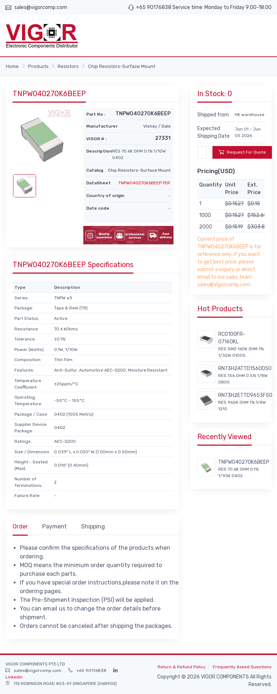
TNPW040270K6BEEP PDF (144, 182)
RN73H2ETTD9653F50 (245, 395)
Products (38, 66)
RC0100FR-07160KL (231, 338)
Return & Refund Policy (182, 666)
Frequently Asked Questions (242, 666)
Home (12, 66)
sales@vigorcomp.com (40, 7)
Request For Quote (242, 152)
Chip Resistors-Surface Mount (121, 66)
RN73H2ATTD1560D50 (245, 368)
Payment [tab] (54, 526)
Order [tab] (20, 526)
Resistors (68, 66)
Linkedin (14, 677)
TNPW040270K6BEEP (243, 462)
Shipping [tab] (93, 526)
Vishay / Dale (157, 126)
